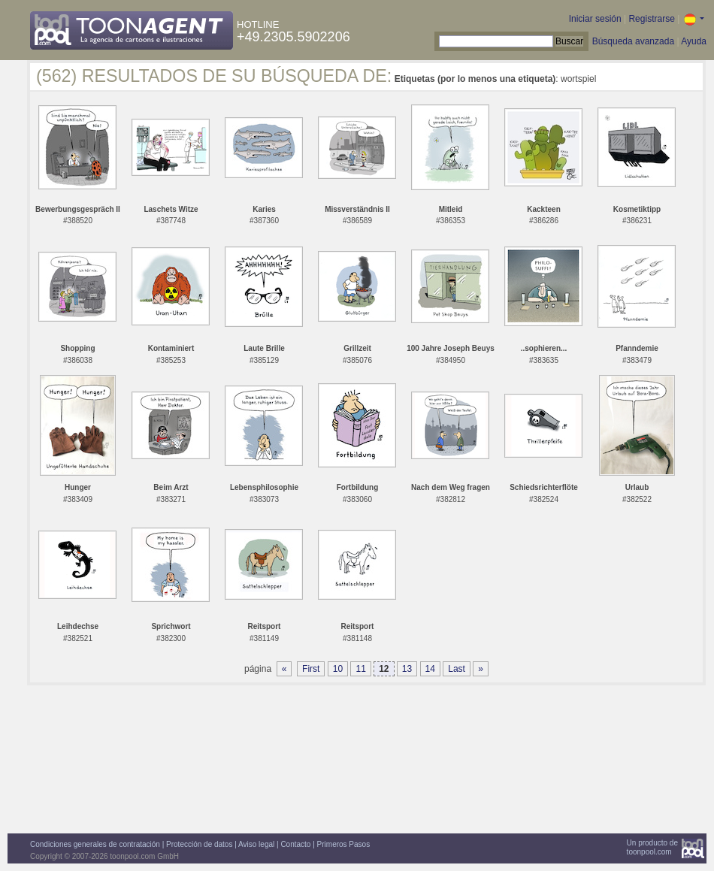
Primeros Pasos (344, 844)
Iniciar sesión (595, 19)
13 (407, 669)
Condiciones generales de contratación (95, 844)
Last (456, 669)
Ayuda (693, 41)
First (310, 669)
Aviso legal (256, 844)
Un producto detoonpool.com (652, 847)
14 (430, 669)
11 (360, 669)
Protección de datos (199, 844)
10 (338, 669)
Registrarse (651, 19)
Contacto (295, 844)
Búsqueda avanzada (633, 41)
